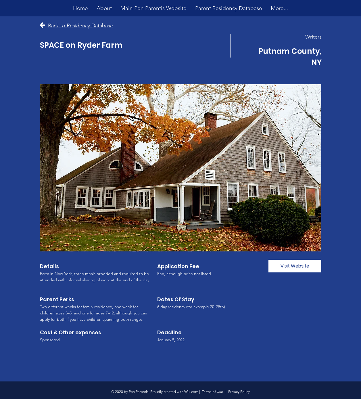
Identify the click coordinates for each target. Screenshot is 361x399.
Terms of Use (212, 392)
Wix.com (191, 392)
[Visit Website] (294, 266)
